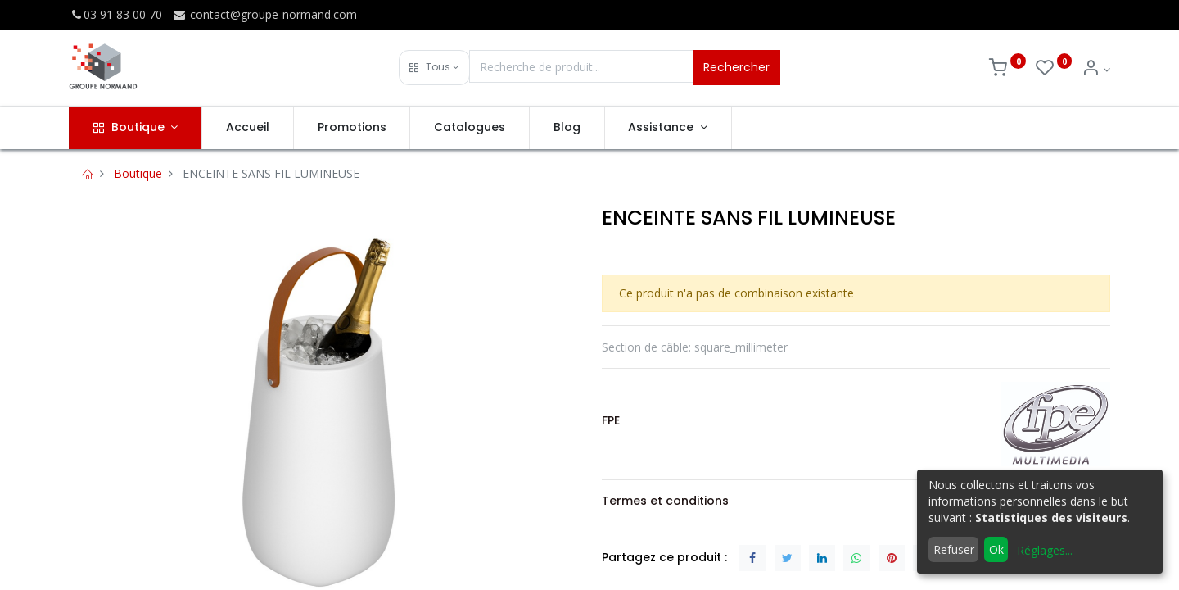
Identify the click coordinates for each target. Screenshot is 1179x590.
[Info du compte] (1096, 69)
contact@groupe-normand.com (264, 14)
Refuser (953, 549)
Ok (996, 549)
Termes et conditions (665, 500)
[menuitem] (247, 128)
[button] (434, 67)
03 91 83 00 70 (115, 14)
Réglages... (1045, 550)
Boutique (138, 173)
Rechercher (736, 67)
